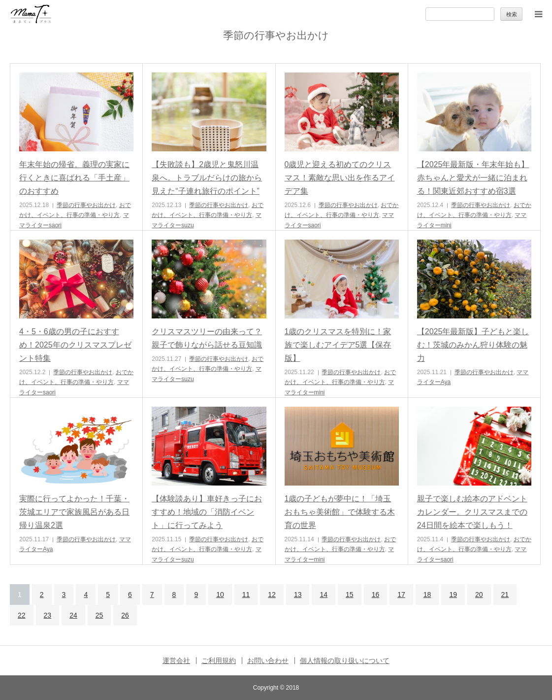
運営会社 (176, 660)
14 (323, 594)
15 (350, 594)
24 (73, 615)
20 (479, 594)
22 (22, 615)
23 (48, 615)
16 (376, 594)
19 (453, 594)
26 (125, 615)
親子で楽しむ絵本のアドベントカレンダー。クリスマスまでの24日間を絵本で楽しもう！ (472, 511)
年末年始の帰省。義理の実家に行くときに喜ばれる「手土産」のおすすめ (74, 177)
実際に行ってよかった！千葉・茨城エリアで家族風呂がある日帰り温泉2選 (74, 511)
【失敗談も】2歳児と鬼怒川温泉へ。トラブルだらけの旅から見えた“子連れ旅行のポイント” (207, 177)
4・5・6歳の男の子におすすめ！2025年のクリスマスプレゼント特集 (75, 344)
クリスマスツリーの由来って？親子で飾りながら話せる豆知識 (207, 338)
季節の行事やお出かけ (86, 205)
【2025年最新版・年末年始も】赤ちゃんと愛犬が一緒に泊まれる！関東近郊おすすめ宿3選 (473, 177)
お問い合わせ (268, 660)
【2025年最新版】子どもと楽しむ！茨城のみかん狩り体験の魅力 (473, 344)
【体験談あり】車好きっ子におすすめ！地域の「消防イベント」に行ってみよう (207, 511)
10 (220, 594)
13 (298, 594)
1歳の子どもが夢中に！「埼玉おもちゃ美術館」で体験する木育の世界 (340, 511)
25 (99, 615)
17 (401, 594)
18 (427, 594)
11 (246, 594)
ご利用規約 (218, 660)
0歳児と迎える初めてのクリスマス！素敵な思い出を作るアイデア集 (340, 177)
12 (272, 594)
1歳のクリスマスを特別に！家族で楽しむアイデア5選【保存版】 (338, 344)
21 (505, 594)
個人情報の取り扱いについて (345, 660)
